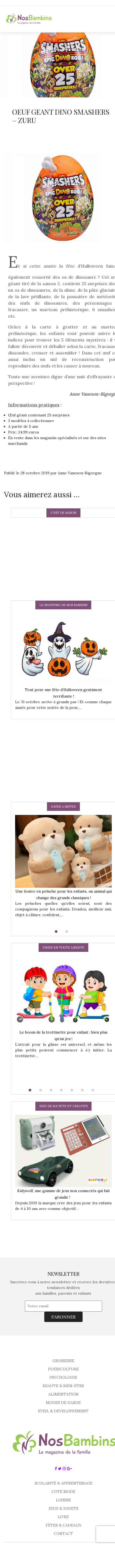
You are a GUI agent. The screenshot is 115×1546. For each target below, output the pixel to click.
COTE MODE (63, 1491)
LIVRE (63, 1516)
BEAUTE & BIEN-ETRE (63, 1385)
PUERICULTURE (63, 1369)
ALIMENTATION (63, 1394)
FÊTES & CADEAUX (63, 1525)
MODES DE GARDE (63, 1402)
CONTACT (63, 1533)
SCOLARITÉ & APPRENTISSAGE (63, 1483)
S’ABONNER (63, 1317)
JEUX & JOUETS (63, 1508)
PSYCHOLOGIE (63, 1377)
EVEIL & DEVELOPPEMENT (63, 1411)
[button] (58, 931)
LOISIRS (63, 1500)
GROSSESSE (63, 1360)
